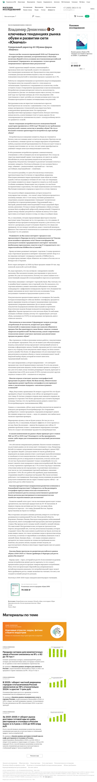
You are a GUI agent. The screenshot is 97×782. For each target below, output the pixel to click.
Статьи (43, 10)
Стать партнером (47, 763)
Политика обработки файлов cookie (14, 765)
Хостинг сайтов (33, 767)
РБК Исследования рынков (29, 584)
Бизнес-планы (27, 10)
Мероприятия (39, 7)
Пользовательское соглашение (64, 763)
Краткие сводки (51, 7)
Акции (36, 10)
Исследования (27, 7)
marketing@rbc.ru (68, 10)
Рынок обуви (12, 607)
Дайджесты (51, 10)
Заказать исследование (10, 763)
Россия (10, 605)
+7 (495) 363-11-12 (72, 8)
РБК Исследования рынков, (16, 25)
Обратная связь (24, 763)
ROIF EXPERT (74, 63)
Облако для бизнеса (70, 765)
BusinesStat (6, 648)
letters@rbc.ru (48, 777)
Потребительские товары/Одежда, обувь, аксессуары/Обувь (35, 601)
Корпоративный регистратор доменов (14, 767)
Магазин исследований (12, 9)
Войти (92, 8)
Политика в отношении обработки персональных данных (44, 765)
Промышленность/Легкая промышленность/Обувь (24, 603)
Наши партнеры (35, 763)
